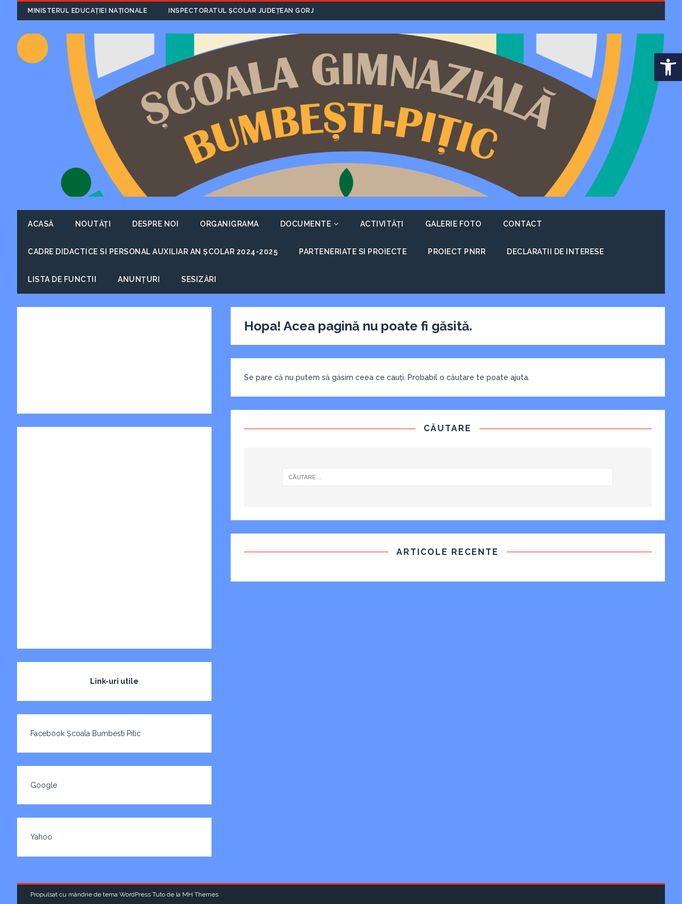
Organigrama (229, 224)
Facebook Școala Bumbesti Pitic (85, 733)
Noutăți (93, 224)
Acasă (41, 224)
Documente (305, 224)
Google (43, 785)
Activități (382, 224)
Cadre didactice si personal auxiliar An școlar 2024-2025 (153, 251)
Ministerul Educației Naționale (87, 10)
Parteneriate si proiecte (353, 251)
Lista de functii (62, 279)
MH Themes (200, 894)
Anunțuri (139, 279)
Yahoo (41, 837)
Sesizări (198, 279)
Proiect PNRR (456, 251)
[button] (668, 67)
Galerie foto (453, 224)
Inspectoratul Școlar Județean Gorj (241, 10)
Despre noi (155, 224)
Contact (522, 224)
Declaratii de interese (555, 251)
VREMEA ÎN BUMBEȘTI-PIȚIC (114, 360)
